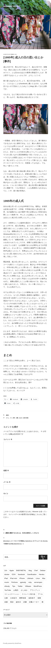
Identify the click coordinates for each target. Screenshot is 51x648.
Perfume (14, 582)
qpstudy (23, 582)
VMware (28, 586)
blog (30, 570)
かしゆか (24, 590)
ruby (30, 582)
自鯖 (6, 602)
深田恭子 (31, 598)
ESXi (14, 574)
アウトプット (35, 590)
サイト (5, 494)
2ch (5, 570)
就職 (17, 417)
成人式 (20, 417)
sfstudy (7, 586)
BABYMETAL (21, 570)
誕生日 (18, 602)
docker (6, 574)
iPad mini (13, 578)
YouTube (7, 590)
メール (7, 482)
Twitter (20, 586)
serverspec (38, 582)
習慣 (39, 598)
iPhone (22, 578)
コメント (7, 439)
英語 (11, 602)
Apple (11, 570)
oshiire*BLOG (11, 6)
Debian (42, 570)
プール (40, 594)
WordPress (38, 586)
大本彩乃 (13, 598)
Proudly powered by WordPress (12, 643)
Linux (38, 578)
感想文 (7, 415)
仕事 (6, 598)
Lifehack (30, 578)
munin (6, 582)
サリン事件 (12, 417)
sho (15, 54)
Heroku (41, 574)
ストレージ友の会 (28, 594)
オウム (7, 417)
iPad (6, 578)
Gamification (31, 574)
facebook (21, 574)
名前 (6, 470)
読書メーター (34, 602)
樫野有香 (22, 598)
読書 (25, 602)
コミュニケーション (11, 594)
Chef (36, 570)
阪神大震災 (25, 417)
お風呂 (15, 590)
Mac (43, 578)
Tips (13, 586)
